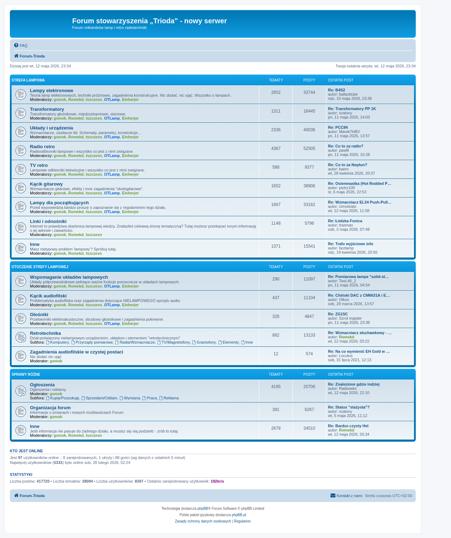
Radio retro (42, 146)
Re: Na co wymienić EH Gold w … (359, 351)
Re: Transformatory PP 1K (352, 109)
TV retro (39, 165)
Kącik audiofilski (48, 295)
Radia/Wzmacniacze (135, 342)
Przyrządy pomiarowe (92, 342)
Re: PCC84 (338, 127)
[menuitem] (20, 45)
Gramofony (204, 342)
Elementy (228, 342)
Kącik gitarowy (46, 184)
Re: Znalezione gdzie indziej (353, 384)
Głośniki (39, 314)
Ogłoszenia (42, 384)
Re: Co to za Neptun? (347, 165)
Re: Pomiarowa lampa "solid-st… (358, 276)
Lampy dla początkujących (59, 202)
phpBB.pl (239, 515)
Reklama (169, 398)
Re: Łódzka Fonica (345, 221)
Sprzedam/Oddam (99, 398)
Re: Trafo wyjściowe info (350, 244)
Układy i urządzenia (51, 128)
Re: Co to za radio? (345, 146)
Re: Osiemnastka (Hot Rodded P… (359, 183)
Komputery (57, 342)
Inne (34, 244)
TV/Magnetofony (173, 342)
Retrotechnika (45, 333)
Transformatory (47, 109)
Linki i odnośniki (48, 221)
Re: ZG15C (338, 314)
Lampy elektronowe (51, 90)
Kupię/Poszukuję (62, 398)
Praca (149, 398)
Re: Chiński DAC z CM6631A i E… (359, 295)
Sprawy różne (26, 374)
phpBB (203, 508)
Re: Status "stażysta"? (349, 407)
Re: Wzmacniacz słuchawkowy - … (360, 333)
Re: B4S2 (336, 90)
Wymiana (129, 398)
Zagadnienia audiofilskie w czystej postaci (76, 352)
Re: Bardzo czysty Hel (348, 426)
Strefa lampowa (28, 80)
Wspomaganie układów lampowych (69, 277)
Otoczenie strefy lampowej (40, 267)
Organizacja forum (50, 407)
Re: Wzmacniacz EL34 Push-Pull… (359, 202)
